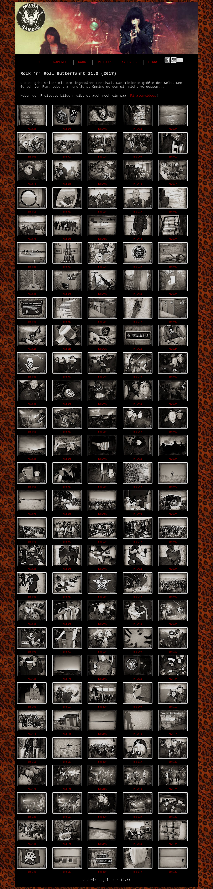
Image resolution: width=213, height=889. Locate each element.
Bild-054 (137, 391)
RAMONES (60, 62)
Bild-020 (172, 199)
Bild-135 (172, 831)
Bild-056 (31, 419)
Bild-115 (172, 721)
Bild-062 (67, 446)
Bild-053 (102, 391)
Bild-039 (137, 309)
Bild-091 (31, 611)
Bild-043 (102, 336)
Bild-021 (31, 226)
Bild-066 (31, 474)
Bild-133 (102, 831)
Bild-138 (102, 859)
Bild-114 (137, 721)
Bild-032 (67, 281)
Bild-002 (67, 116)
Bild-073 (102, 501)
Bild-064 (137, 446)
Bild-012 (67, 171)
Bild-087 (67, 584)
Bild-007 (67, 144)
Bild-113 (102, 721)
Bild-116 (31, 749)
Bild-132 (67, 831)
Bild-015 (172, 171)
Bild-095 (172, 611)
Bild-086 (31, 584)
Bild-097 (67, 639)
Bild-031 (31, 281)
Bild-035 (172, 281)
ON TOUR (104, 62)
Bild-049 (137, 364)
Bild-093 (102, 611)
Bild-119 (137, 749)
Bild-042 (67, 336)
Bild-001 (31, 116)
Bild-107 (67, 694)
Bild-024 (137, 226)
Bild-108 (102, 694)
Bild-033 (102, 281)
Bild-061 (31, 446)
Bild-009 (137, 144)
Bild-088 (102, 584)
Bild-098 (102, 639)
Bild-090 (172, 584)
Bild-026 (31, 254)
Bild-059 (137, 419)
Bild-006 (31, 144)
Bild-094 (137, 611)
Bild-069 (137, 474)
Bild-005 (172, 116)
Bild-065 (172, 446)
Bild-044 (137, 336)
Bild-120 (172, 749)
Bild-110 (172, 694)
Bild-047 (67, 364)
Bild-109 (137, 694)
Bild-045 (172, 336)
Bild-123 (102, 776)
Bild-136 (31, 859)
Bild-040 (172, 309)
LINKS (153, 62)
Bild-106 (31, 694)
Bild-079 (137, 529)
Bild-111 (31, 721)
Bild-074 (137, 501)
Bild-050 (172, 364)
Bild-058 (102, 419)
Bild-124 (137, 776)
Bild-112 (67, 721)
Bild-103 (102, 666)
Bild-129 (137, 804)
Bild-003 (102, 116)
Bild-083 (102, 556)
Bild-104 (137, 666)
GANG (82, 62)
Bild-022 (67, 226)
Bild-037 (67, 309)
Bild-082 (67, 556)
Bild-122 (67, 776)
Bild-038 (102, 309)
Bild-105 (172, 666)
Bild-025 (172, 226)
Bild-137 (67, 859)
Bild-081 (31, 556)
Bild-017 (67, 199)
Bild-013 (102, 171)
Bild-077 (67, 529)
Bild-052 (67, 391)
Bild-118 (102, 749)
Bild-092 (67, 611)
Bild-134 (137, 831)
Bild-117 (67, 749)
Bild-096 (31, 639)
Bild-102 (67, 666)
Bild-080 (172, 529)
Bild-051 (31, 391)
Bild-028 (102, 254)
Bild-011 (31, 171)
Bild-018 (102, 199)
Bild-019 (137, 199)
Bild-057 (67, 419)
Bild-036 (31, 309)
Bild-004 (137, 116)
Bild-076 (31, 529)
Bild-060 (172, 419)
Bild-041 (31, 336)
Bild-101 (31, 666)
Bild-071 (31, 501)
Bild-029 (137, 254)
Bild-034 (137, 281)
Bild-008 (102, 144)
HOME (38, 62)
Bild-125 (172, 776)
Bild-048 (102, 364)
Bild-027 (67, 254)
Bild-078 (102, 529)
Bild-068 (102, 474)
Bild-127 (67, 804)
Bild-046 (31, 364)
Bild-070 (172, 474)
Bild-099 (137, 639)
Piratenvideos (143, 96)
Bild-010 (172, 144)
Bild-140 (172, 859)
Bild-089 (137, 584)
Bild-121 (31, 776)
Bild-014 (137, 171)
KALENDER (129, 62)
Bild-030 (172, 254)
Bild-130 (172, 804)
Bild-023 (102, 226)
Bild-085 (172, 556)
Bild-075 (172, 501)
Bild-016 (31, 199)
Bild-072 (67, 501)
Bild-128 (102, 804)
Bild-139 (137, 859)
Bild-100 (172, 639)
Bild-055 (172, 391)
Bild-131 (31, 831)
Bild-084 (137, 556)
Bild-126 (31, 804)
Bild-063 (102, 446)
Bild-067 (67, 474)
